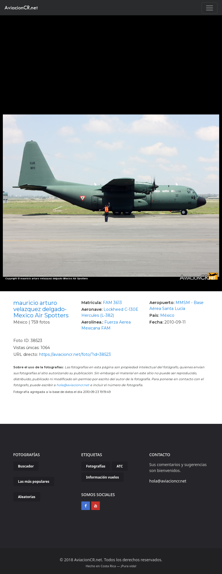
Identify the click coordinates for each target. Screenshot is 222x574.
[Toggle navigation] (209, 8)
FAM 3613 (112, 302)
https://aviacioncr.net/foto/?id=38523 (75, 354)
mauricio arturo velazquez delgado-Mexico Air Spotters (41, 309)
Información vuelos (102, 477)
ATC (120, 466)
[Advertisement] (111, 57)
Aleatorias (26, 496)
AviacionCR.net (21, 7)
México (167, 315)
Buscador (26, 466)
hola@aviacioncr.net (72, 385)
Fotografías (95, 466)
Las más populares (34, 481)
